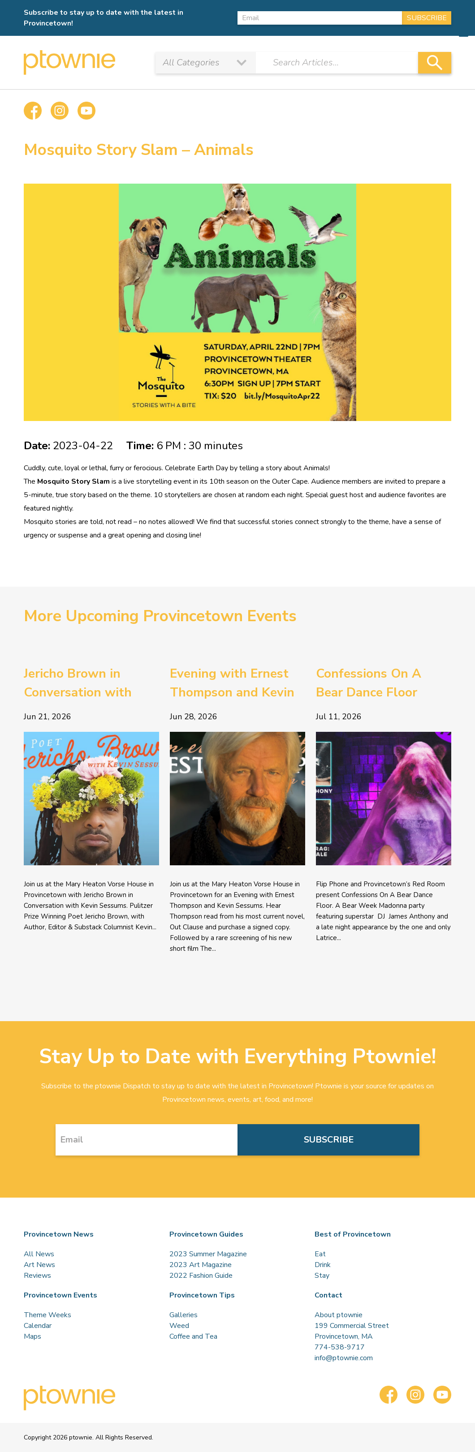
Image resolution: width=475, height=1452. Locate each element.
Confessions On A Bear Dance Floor (368, 683)
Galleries (183, 1315)
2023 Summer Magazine (208, 1254)
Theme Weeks (47, 1315)
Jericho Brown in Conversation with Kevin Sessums (78, 683)
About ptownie (339, 1315)
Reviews (37, 1275)
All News (39, 1254)
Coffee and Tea (193, 1336)
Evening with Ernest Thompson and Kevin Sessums (232, 683)
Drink (323, 1265)
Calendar (38, 1326)
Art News (39, 1265)
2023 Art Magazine (200, 1265)
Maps (32, 1336)
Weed (179, 1326)
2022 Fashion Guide (201, 1275)
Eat (320, 1254)
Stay (322, 1275)
